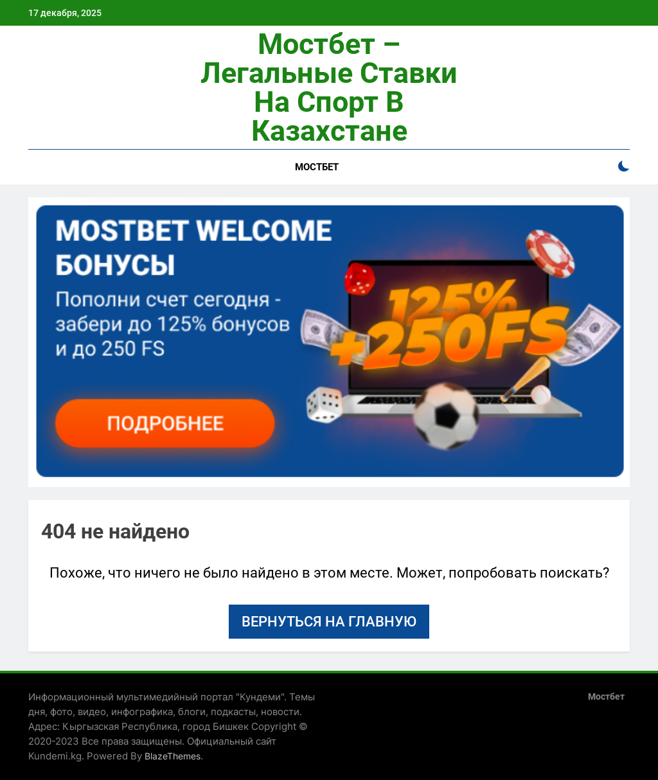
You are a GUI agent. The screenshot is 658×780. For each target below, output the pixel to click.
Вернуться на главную (329, 622)
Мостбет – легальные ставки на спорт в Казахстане (329, 87)
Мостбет (317, 167)
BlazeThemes (172, 755)
